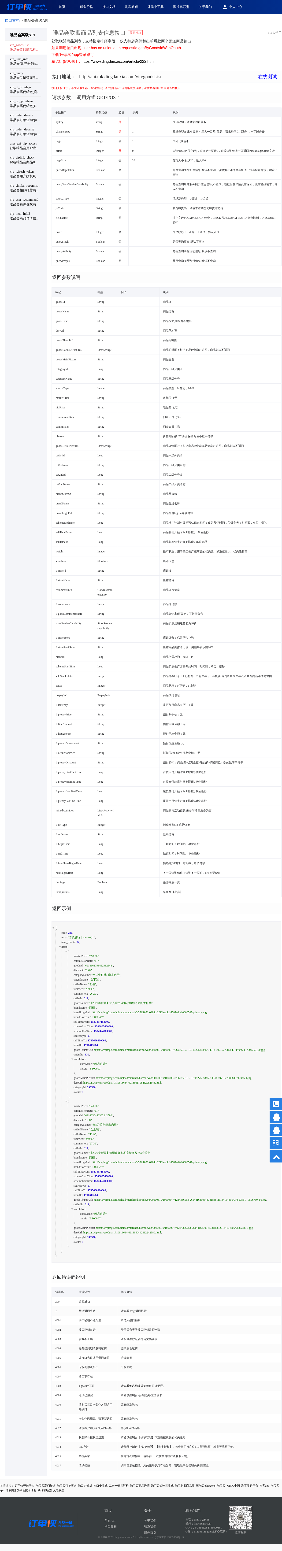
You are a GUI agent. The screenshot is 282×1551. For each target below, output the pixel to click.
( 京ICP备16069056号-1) (169, 1537)
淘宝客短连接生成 (162, 1485)
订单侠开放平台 (24, 1485)
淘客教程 (131, 7)
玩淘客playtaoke (205, 1485)
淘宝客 (221, 1485)
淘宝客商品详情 (140, 1485)
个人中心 (231, 7)
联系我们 (150, 1526)
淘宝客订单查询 (67, 1485)
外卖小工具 (155, 7)
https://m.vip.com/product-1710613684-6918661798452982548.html (122, 1082)
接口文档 (108, 7)
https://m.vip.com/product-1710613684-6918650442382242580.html (122, 1232)
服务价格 (86, 7)
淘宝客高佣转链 (46, 1485)
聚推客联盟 (181, 7)
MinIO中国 (233, 1485)
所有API (109, 1520)
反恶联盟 (58, 1490)
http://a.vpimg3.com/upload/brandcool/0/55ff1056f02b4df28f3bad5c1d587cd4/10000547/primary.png (149, 1012)
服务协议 (150, 1532)
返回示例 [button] (61, 908)
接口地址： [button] (164, 76)
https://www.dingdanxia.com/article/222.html (118, 61)
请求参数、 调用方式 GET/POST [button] (85, 97)
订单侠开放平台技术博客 (20, 1490)
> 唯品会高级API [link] (26, 20)
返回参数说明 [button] (66, 277)
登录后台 (195, 122)
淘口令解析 (85, 1485)
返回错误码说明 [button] (68, 1277)
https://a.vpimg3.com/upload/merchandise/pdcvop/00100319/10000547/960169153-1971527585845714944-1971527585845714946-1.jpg (173, 1078)
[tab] (167, 80)
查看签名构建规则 (135, 1386)
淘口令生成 (100, 1485)
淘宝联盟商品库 (185, 1485)
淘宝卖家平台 (249, 1485)
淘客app (264, 1485)
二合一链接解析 (119, 1485)
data (63, 946)
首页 (62, 7)
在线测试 (267, 76)
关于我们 (205, 7)
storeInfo (79, 1059)
